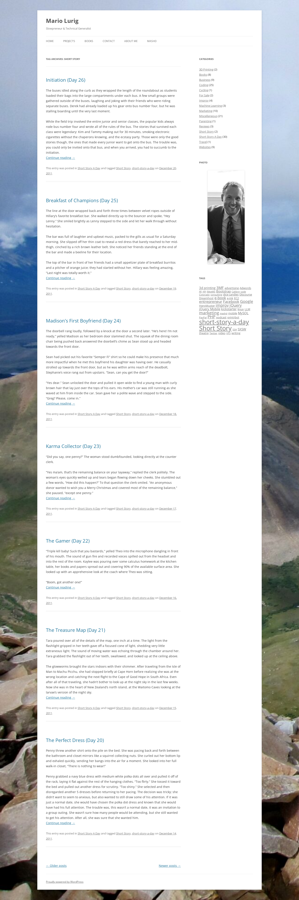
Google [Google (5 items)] (246, 301)
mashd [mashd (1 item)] (223, 313)
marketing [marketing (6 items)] (209, 313)
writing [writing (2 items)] (235, 333)
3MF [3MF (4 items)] (220, 287)
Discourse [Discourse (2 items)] (245, 294)
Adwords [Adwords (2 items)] (245, 288)
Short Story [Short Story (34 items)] (215, 328)
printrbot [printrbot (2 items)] (233, 317)
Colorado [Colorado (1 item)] (204, 294)
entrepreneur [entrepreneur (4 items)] (210, 301)
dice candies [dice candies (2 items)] (231, 294)
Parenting (205, 121)
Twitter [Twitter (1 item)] (213, 333)
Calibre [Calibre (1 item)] (236, 291)
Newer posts (170, 866)
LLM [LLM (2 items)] (247, 309)
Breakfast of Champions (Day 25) (82, 200)
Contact (109, 41)
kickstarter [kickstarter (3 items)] (229, 309)
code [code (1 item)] (243, 291)
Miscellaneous (208, 116)
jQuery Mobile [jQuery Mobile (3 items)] (209, 309)
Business (204, 80)
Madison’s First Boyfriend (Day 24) (83, 320)
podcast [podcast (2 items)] (221, 317)
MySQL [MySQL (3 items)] (243, 313)
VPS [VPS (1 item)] (228, 333)
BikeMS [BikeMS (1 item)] (211, 291)
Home (50, 41)
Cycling (203, 90)
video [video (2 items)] (221, 333)
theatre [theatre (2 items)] (204, 333)
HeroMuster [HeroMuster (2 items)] (207, 306)
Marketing (205, 111)
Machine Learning (210, 106)
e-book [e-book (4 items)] (220, 297)
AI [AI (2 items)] (200, 291)
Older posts (56, 866)
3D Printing (206, 69)
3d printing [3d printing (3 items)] (207, 288)
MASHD (152, 41)
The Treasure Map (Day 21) (75, 630)
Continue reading (60, 158)
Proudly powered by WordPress (64, 882)
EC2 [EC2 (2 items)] (236, 298)
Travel (203, 142)
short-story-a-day (143, 168)
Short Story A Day (89, 168)
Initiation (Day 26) (65, 80)
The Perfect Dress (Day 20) (75, 740)
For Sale (204, 95)
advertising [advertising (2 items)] (232, 288)
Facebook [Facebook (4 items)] (231, 301)
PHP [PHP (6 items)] (211, 317)
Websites (205, 147)
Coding (203, 85)
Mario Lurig (62, 21)
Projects (69, 41)
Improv (204, 100)
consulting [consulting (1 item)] (216, 294)
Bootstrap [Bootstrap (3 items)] (223, 291)
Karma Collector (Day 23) (73, 446)
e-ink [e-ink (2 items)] (230, 298)
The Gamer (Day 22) (68, 540)
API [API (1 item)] (204, 291)
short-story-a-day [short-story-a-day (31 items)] (224, 322)
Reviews (204, 126)
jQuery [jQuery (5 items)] (236, 305)
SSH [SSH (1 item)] (235, 329)
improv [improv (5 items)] (222, 305)
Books (89, 41)
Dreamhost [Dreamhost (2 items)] (206, 298)
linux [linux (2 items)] (241, 309)
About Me (131, 41)
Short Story (123, 168)
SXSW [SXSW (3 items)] (242, 329)
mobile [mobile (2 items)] (232, 313)
